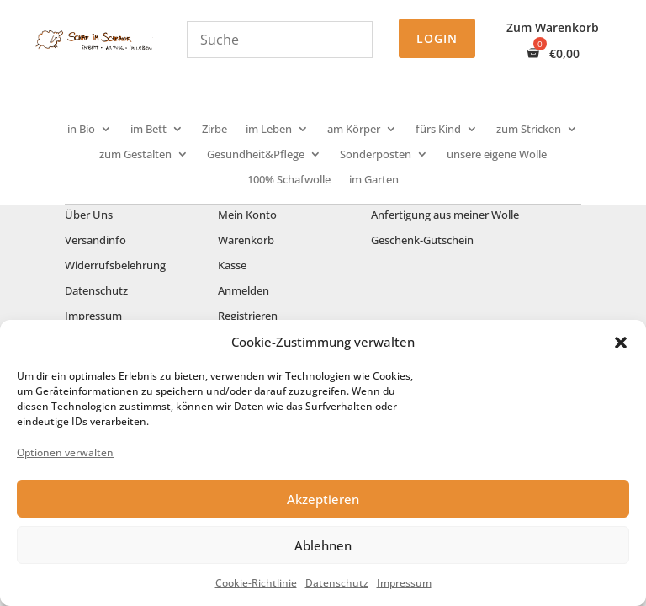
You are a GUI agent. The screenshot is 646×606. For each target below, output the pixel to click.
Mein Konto (247, 215)
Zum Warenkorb (552, 28)
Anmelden (243, 291)
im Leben (269, 129)
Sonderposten (375, 155)
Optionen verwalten (65, 452)
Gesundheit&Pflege (255, 155)
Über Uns (89, 215)
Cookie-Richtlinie (256, 583)
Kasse (232, 266)
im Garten (374, 180)
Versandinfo (95, 240)
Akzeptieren (323, 499)
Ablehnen (323, 545)
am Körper (353, 129)
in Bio (81, 129)
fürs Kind (438, 129)
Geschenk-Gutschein (422, 240)
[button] (620, 342)
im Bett (148, 129)
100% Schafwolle (289, 180)
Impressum (404, 583)
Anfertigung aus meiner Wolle (445, 215)
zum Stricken (528, 129)
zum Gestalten (135, 155)
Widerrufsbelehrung (115, 266)
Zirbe (214, 129)
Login (437, 38)
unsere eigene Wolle (497, 155)
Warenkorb (246, 240)
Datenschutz (336, 583)
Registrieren (248, 316)
